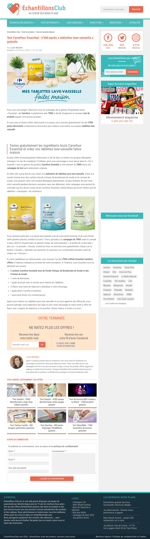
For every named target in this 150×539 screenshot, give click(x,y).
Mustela (106, 285)
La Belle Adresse (129, 276)
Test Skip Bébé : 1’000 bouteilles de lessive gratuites (82, 428)
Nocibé (129, 285)
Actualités (134, 22)
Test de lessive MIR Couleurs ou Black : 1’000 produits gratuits (82, 402)
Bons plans (96, 22)
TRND (50, 113)
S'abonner (133, 72)
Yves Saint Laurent (125, 299)
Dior (114, 272)
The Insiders (120, 281)
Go (42, 344)
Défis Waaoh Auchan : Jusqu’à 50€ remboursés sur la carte (118, 519)
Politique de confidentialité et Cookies (129, 536)
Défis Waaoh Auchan (82, 504)
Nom (10, 451)
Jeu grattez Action (81, 517)
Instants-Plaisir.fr (110, 276)
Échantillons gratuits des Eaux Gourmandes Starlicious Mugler (117, 503)
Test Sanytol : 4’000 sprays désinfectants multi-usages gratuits (52, 402)
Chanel (106, 272)
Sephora (107, 294)
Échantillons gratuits (21, 22)
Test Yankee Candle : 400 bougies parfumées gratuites (21, 426)
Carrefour (26, 113)
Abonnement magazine (122, 119)
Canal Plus (129, 267)
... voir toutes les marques (114, 303)
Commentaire (59, 451)
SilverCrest (118, 294)
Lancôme (107, 281)
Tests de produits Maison (45, 32)
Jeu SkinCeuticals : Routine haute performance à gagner (118, 511)
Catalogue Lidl (79, 502)
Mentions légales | (104, 536)
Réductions (115, 22)
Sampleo (129, 290)
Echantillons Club (13, 32)
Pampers (107, 290)
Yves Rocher (108, 299)
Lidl (130, 281)
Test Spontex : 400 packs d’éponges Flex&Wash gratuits (51, 428)
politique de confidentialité (66, 446)
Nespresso (118, 285)
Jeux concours (74, 22)
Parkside (118, 290)
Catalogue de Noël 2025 (83, 515)
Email (10, 459)
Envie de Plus (125, 272)
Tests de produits (50, 22)
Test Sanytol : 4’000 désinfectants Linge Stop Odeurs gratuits (21, 402)
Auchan (106, 267)
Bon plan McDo (79, 512)
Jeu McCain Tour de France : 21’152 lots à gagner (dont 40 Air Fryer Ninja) (120, 526)
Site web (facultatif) (17, 468)
